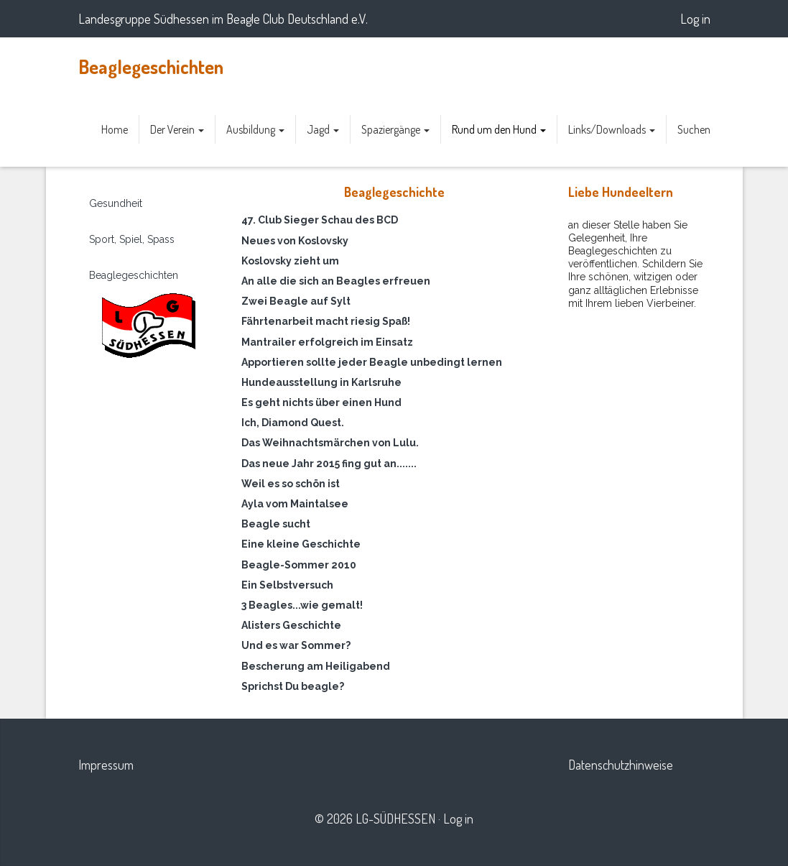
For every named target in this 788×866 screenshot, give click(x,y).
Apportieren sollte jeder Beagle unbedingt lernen (371, 362)
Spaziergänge (395, 129)
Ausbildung (255, 129)
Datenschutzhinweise (620, 765)
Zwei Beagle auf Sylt (296, 301)
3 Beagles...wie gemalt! (302, 605)
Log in (695, 19)
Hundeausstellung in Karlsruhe (321, 382)
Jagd (323, 129)
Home (114, 129)
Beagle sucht (275, 524)
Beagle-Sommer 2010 (298, 565)
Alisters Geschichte (291, 625)
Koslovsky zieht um (290, 261)
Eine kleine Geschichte (301, 544)
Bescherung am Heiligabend (315, 666)
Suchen (693, 129)
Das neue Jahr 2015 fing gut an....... (329, 463)
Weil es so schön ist (290, 483)
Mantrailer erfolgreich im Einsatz (327, 342)
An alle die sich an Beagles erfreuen (335, 281)
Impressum (106, 765)
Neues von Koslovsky (294, 241)
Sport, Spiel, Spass (132, 239)
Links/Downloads (611, 129)
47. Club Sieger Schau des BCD (319, 220)
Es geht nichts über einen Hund (321, 402)
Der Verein (177, 129)
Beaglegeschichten (150, 66)
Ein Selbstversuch (287, 585)
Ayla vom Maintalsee (294, 504)
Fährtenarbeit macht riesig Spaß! (325, 321)
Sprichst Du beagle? (292, 686)
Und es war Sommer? (296, 645)
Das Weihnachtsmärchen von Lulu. (330, 442)
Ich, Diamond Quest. (292, 422)
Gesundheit (115, 203)
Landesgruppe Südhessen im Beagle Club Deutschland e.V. (223, 19)
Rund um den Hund (499, 129)
